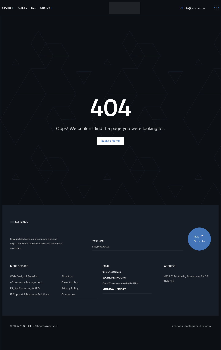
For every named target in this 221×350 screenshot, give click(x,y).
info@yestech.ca (112, 272)
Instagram (191, 326)
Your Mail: (98, 241)
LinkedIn (205, 326)
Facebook (177, 326)
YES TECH (26, 326)
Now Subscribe (199, 239)
